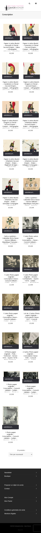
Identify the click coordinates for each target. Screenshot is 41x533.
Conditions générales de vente (14, 510)
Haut (20, 530)
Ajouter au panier (10, 38)
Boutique (7, 476)
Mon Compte (8, 497)
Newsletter (8, 472)
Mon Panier (8, 501)
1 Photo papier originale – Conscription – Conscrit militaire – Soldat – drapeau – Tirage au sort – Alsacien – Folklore (11, 390)
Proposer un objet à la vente (14, 485)
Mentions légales (10, 513)
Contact (7, 488)
